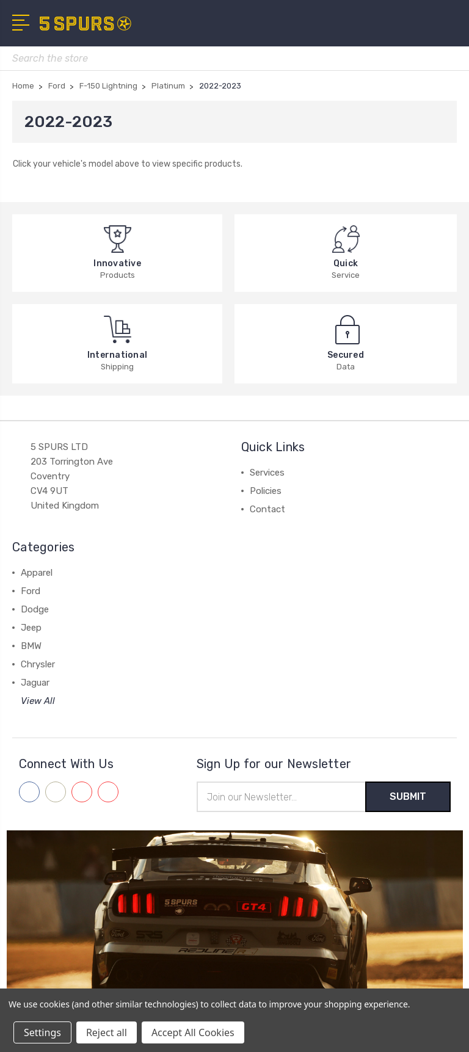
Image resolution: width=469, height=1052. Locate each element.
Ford (30, 591)
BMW (31, 645)
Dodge (35, 609)
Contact (267, 509)
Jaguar (35, 682)
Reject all (106, 1032)
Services (267, 472)
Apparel (37, 572)
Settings (42, 1032)
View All (38, 700)
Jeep (31, 627)
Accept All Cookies (192, 1032)
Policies (266, 490)
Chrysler (38, 664)
